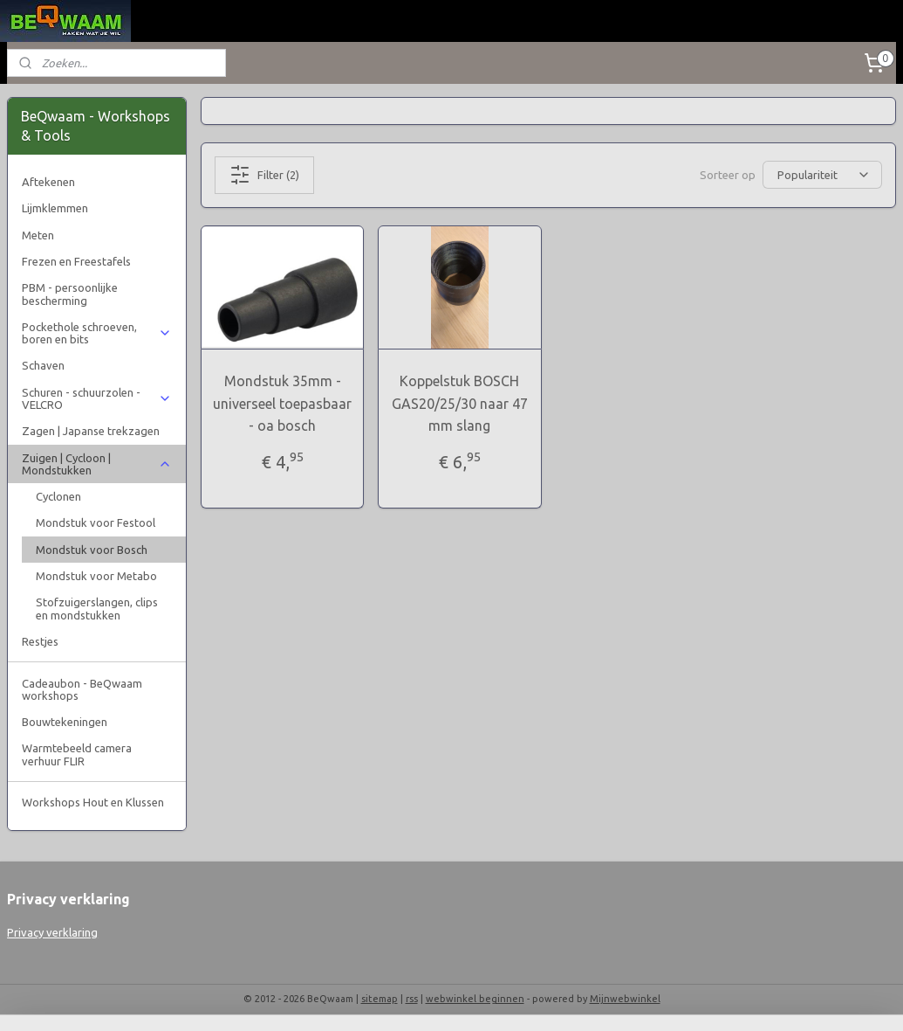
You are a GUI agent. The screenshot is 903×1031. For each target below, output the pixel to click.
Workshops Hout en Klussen (93, 802)
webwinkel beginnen (475, 998)
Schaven (43, 365)
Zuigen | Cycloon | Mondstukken (97, 464)
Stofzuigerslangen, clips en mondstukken (97, 608)
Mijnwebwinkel (625, 998)
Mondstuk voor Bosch (91, 549)
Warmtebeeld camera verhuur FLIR (77, 754)
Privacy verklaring (52, 932)
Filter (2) (264, 174)
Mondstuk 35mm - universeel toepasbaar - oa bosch (282, 403)
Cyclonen (58, 496)
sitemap (379, 998)
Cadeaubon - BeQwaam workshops (82, 689)
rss (412, 998)
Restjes (40, 641)
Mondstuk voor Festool (95, 522)
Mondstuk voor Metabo (96, 576)
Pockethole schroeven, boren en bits (97, 333)
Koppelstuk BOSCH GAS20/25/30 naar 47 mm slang (460, 403)
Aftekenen (48, 182)
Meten (38, 235)
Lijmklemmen (55, 208)
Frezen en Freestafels (76, 261)
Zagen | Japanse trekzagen (91, 431)
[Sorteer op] (822, 175)
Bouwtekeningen (64, 722)
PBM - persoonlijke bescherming (70, 293)
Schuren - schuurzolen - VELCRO (97, 398)
